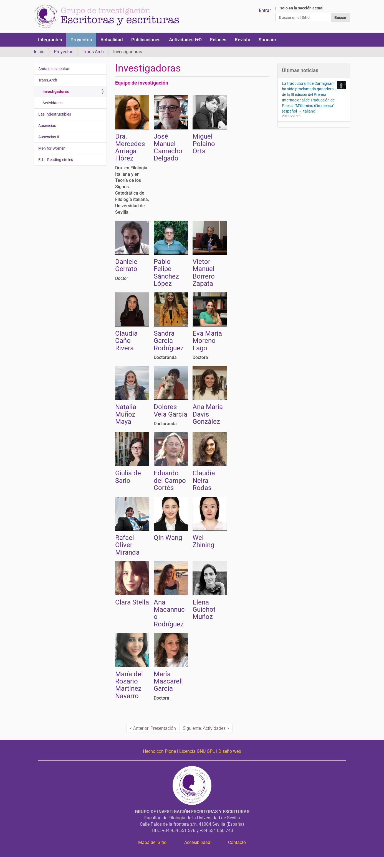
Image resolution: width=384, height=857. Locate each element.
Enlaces (218, 39)
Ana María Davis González (208, 414)
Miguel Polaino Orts (204, 143)
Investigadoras (55, 91)
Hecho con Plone (159, 751)
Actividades (52, 103)
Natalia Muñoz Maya (125, 414)
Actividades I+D (185, 39)
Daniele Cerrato (126, 265)
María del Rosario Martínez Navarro (129, 685)
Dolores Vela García (170, 410)
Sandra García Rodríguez (169, 341)
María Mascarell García (168, 681)
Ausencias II (48, 137)
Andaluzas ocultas (54, 69)
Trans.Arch (93, 51)
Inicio (39, 51)
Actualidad (111, 39)
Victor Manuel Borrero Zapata (204, 272)
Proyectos (81, 39)
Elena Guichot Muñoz (204, 609)
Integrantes (50, 39)
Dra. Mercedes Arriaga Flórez (130, 147)
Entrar (265, 10)
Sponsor (267, 39)
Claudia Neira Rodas (204, 480)
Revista (242, 39)
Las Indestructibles (54, 114)
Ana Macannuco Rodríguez (169, 613)
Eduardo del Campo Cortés (170, 480)
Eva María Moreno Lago (207, 341)
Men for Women (51, 148)
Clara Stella (132, 602)
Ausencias (47, 125)
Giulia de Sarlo (128, 476)
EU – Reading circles (55, 159)
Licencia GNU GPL (197, 751)
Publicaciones (146, 39)
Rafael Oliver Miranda (127, 545)
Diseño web (229, 751)
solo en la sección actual (302, 8)
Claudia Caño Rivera (126, 341)
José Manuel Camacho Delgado (168, 147)
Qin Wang (168, 538)
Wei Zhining (203, 541)
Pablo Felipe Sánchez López (166, 272)
